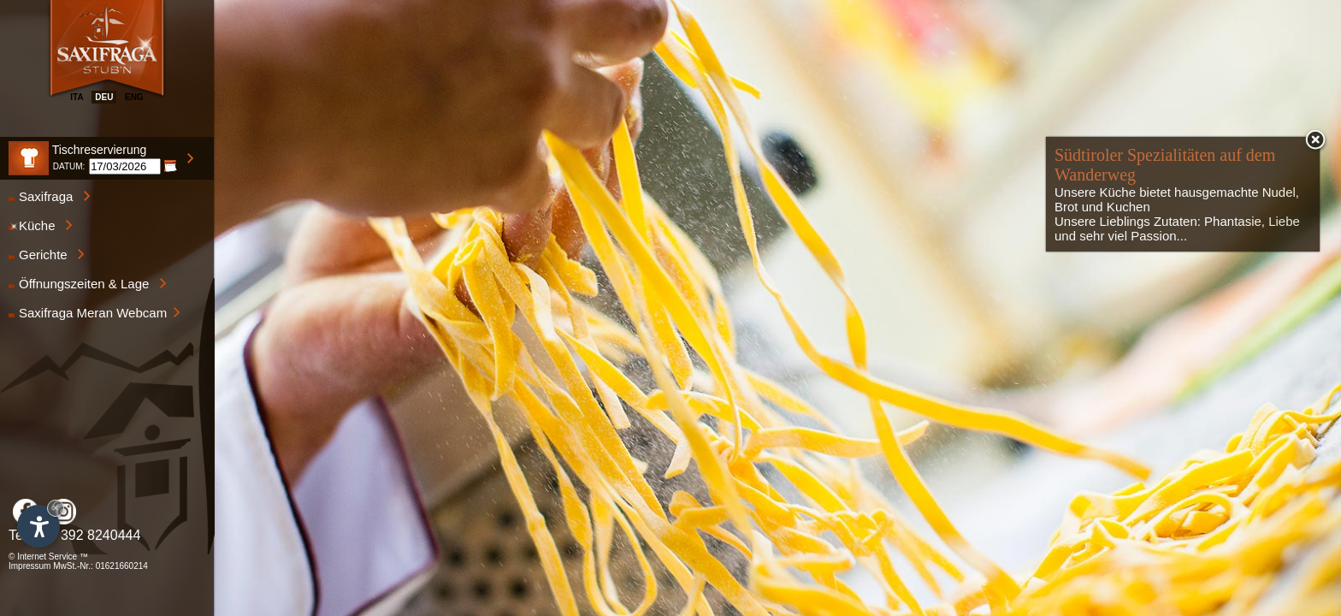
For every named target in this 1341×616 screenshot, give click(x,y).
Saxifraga (50, 196)
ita (76, 97)
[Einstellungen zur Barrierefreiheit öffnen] (38, 526)
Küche (41, 225)
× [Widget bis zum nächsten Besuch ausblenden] (55, 507)
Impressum (29, 566)
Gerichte (47, 254)
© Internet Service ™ (48, 556)
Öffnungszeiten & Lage (88, 283)
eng (134, 97)
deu (104, 97)
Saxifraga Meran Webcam (94, 312)
